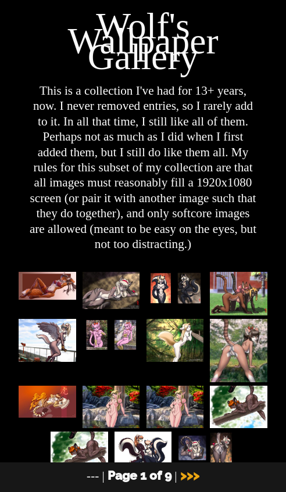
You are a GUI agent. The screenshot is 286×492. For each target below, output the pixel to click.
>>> (189, 475)
